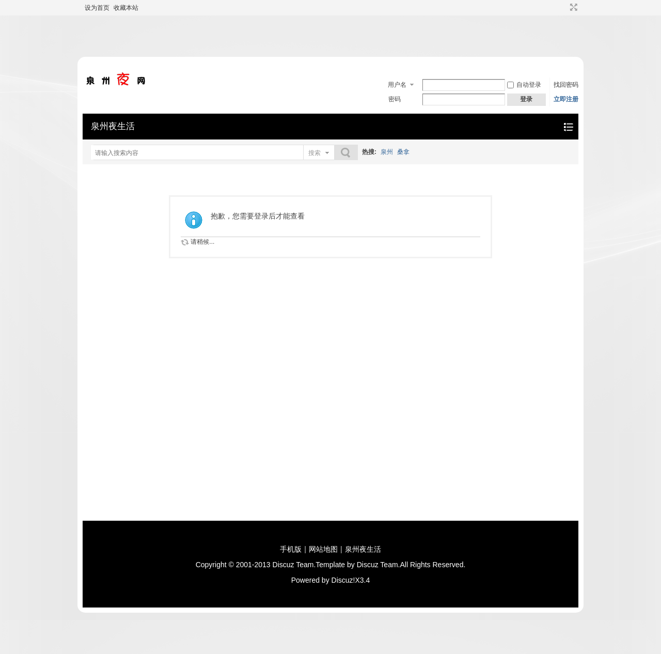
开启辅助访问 (563, 7)
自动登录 (524, 84)
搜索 (314, 153)
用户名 (397, 84)
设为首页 (97, 7)
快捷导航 (568, 126)
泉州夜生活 (113, 126)
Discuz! (343, 580)
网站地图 (323, 549)
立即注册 (566, 99)
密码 (394, 99)
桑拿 (403, 151)
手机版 (291, 549)
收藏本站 (126, 7)
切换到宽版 (572, 7)
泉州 (387, 151)
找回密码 (566, 84)
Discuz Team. (294, 564)
